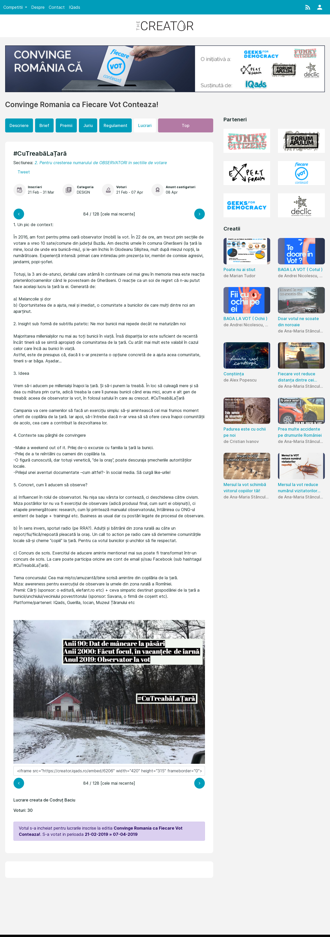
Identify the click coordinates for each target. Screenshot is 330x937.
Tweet (24, 171)
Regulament (115, 125)
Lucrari (145, 125)
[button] (308, 7)
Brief (44, 125)
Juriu (88, 125)
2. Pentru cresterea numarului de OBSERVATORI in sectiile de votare (101, 162)
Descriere (19, 125)
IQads (74, 7)
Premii (66, 125)
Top (185, 125)
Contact (57, 7)
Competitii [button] (13, 7)
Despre (38, 7)
